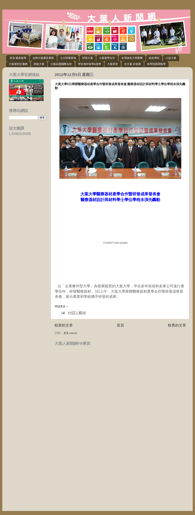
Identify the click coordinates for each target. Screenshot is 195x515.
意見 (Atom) (70, 333)
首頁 (120, 325)
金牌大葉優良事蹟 (43, 57)
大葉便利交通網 (18, 63)
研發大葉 (87, 57)
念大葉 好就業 (132, 63)
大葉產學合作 (107, 57)
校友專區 (154, 57)
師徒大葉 (39, 63)
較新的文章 (64, 325)
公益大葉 (171, 57)
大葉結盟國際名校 (61, 63)
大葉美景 (112, 63)
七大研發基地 (68, 57)
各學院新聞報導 (156, 63)
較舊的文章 (177, 325)
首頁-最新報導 (18, 57)
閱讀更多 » (61, 306)
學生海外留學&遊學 (89, 63)
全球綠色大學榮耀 (132, 57)
